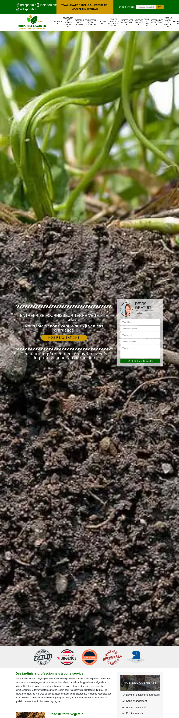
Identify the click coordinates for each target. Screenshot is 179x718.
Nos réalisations (64, 337)
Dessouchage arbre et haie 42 (157, 22)
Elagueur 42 (102, 22)
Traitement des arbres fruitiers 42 (68, 22)
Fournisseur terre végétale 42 (91, 22)
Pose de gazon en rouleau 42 (168, 22)
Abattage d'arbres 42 (139, 22)
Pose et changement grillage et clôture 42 (113, 22)
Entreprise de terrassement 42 (126, 22)
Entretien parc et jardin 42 (79, 22)
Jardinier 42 (58, 22)
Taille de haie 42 (146, 22)
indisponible (24, 5)
